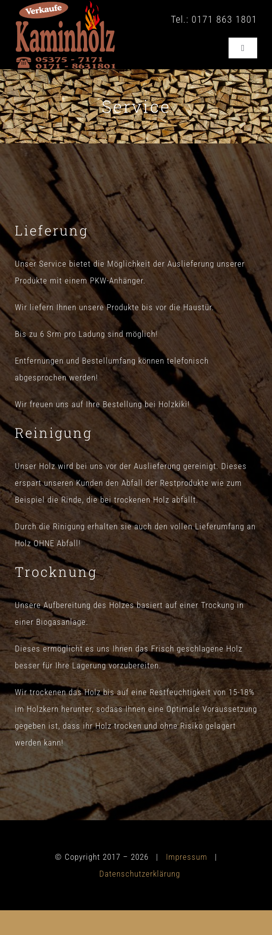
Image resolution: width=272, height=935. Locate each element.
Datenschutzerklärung (139, 874)
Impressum (186, 857)
